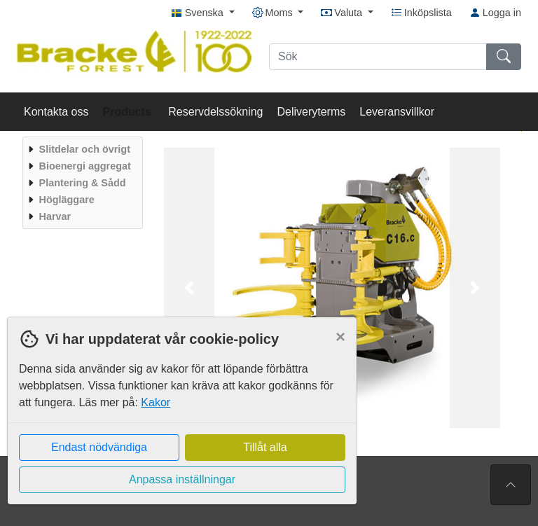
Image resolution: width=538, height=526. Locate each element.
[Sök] (378, 56)
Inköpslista (421, 12)
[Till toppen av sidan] (510, 484)
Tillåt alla (265, 447)
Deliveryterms (311, 112)
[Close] (340, 337)
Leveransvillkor (396, 112)
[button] (189, 288)
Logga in (495, 12)
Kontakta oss (56, 112)
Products (129, 112)
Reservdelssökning (215, 112)
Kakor (155, 402)
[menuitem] (81, 149)
